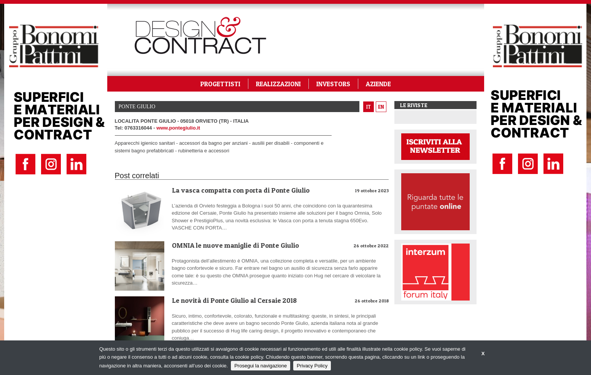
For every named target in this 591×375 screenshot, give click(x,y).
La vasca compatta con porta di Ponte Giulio (241, 190)
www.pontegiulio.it (178, 128)
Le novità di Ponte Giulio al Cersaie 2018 (234, 300)
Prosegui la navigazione (260, 366)
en (381, 107)
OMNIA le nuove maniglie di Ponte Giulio (235, 245)
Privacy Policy (312, 366)
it (368, 107)
